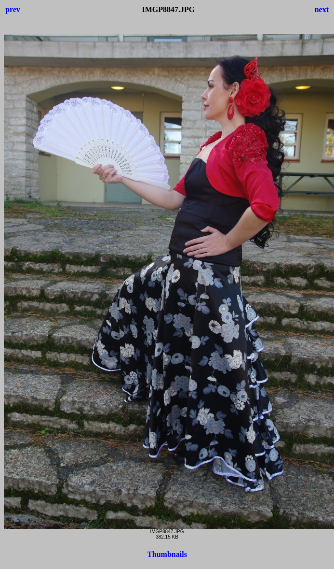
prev (12, 9)
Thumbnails (167, 554)
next (322, 9)
